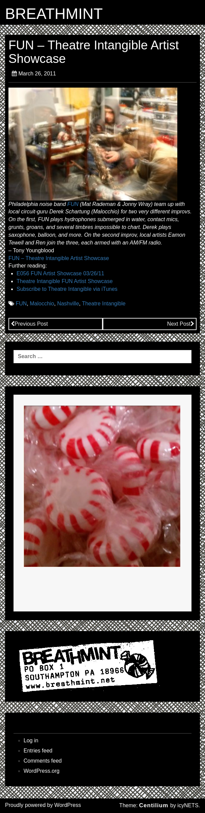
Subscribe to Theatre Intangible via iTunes (67, 289)
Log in (31, 740)
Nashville (68, 303)
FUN (72, 204)
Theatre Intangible (104, 303)
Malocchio (42, 303)
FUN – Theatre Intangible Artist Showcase (58, 258)
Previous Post (29, 324)
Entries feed (38, 750)
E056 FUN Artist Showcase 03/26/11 (60, 273)
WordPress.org (41, 771)
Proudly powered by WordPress (43, 805)
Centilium (153, 805)
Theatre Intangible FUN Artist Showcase (65, 281)
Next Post (180, 324)
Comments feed (43, 761)
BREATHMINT (54, 13)
